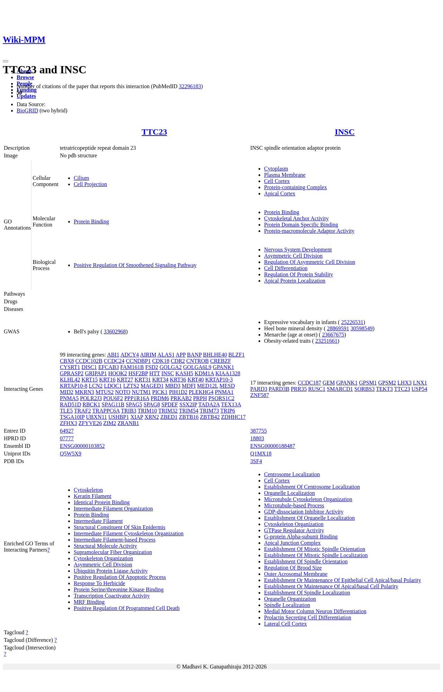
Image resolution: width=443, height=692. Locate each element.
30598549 (362, 328)
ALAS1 (166, 355)
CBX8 (67, 361)
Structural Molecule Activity (105, 546)
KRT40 (196, 379)
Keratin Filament (92, 496)
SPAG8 (152, 404)
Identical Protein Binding (102, 502)
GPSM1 (368, 383)
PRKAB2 (181, 398)
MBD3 (172, 386)
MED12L (207, 386)
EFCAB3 (108, 367)
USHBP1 (118, 417)
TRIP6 (227, 411)
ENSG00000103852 (82, 446)
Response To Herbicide (99, 583)
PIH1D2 (178, 392)
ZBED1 (169, 417)
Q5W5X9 (70, 453)
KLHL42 (70, 379)
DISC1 (89, 367)
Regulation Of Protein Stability (298, 274)
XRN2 (151, 417)
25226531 (352, 322)
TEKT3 (384, 389)
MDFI (189, 386)
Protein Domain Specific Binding (301, 225)
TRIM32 (168, 411)
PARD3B (279, 389)
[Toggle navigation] (5, 61)
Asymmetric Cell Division (293, 256)
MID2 (66, 392)
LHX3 (404, 383)
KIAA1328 (227, 373)
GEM (329, 383)
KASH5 (184, 373)
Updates (26, 96)
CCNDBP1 (138, 361)
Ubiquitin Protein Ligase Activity (111, 571)
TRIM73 (209, 411)
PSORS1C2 (221, 398)
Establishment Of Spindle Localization (307, 593)
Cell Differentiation (285, 268)
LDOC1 (113, 386)
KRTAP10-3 (219, 379)
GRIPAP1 (96, 373)
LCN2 (95, 386)
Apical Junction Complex (292, 543)
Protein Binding (91, 221)
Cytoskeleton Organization (103, 558)
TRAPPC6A (106, 411)
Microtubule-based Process (294, 505)
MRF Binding (89, 602)
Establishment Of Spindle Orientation (305, 561)
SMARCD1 (340, 389)
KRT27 (125, 379)
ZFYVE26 (90, 423)
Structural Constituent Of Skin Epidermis (119, 527)
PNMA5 (69, 398)
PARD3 (258, 389)
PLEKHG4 (201, 392)
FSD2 (151, 367)
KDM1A (204, 373)
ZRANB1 (128, 423)
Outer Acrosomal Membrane (295, 574)
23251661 (326, 341)
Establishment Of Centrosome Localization (312, 487)
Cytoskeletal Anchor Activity (296, 218)
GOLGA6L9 (197, 367)
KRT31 (143, 379)
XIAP (136, 417)
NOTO (122, 392)
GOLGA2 (171, 367)
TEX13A (231, 404)
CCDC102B (88, 361)
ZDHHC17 (233, 417)
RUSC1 (316, 389)
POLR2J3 (91, 398)
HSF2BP (138, 373)
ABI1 (113, 355)
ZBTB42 (210, 417)
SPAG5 (134, 404)
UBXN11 (96, 417)
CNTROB (197, 361)
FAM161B (132, 367)
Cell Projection (90, 184)
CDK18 (161, 361)
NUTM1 (141, 392)
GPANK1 (223, 367)
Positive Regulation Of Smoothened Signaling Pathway (135, 265)
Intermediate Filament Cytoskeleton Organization (128, 533)
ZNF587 (259, 395)
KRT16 (107, 379)
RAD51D (70, 404)
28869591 (338, 328)
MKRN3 (84, 392)
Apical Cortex (279, 193)
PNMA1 (224, 392)
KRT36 (178, 379)
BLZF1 (236, 355)
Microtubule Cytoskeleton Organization (308, 499)
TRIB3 (128, 411)
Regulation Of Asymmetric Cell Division (309, 262)
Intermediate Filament (98, 521)
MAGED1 (152, 386)
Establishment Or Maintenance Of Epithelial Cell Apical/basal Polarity (342, 580)
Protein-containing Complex (295, 187)
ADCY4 (129, 355)
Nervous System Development (298, 249)
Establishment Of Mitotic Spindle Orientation (314, 549)
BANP (194, 355)
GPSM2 (387, 383)
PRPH (200, 398)
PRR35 (299, 389)
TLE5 (66, 411)
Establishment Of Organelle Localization (309, 518)
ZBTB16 (189, 417)
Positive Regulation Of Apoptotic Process (120, 577)
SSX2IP (188, 404)
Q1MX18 (260, 453)
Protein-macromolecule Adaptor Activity (309, 231)
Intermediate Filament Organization (113, 508)
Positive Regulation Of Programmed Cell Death (127, 608)
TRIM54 (188, 411)
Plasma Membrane (285, 175)
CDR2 (178, 361)
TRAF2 (82, 411)
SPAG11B (113, 404)
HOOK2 (117, 373)
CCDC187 (309, 383)
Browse (25, 77)
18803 (257, 438)
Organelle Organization (290, 599)
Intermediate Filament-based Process (114, 540)
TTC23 (154, 131)
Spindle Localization (287, 605)
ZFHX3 (68, 423)
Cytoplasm (276, 169)
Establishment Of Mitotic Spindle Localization (316, 555)
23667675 (333, 335)
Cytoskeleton (88, 490)
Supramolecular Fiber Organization (113, 552)
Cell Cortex (277, 181)
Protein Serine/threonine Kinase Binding (119, 589)
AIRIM (148, 355)
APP (181, 355)
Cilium (81, 178)
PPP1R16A (136, 398)
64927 (67, 431)
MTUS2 (105, 392)
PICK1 (160, 392)
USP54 (419, 389)
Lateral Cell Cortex (285, 624)
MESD (227, 386)
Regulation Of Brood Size (293, 568)
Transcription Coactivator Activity (112, 596)
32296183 (190, 86)
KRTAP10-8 (74, 386)
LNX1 (420, 383)
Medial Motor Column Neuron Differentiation (315, 611)
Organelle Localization (289, 493)
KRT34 (160, 379)
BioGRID (27, 110)
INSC (344, 131)
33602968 (115, 331)
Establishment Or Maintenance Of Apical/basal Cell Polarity (331, 586)
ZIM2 (109, 423)
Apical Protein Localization (294, 281)
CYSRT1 (70, 367)
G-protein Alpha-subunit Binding (300, 536)
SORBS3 (364, 389)
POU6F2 (113, 398)
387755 (258, 431)
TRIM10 (147, 411)
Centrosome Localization (292, 474)
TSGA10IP (72, 417)
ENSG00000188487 (272, 446)
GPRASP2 (71, 373)
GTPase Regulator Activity (294, 530)
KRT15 (90, 379)
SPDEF (169, 404)
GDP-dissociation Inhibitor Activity (303, 512)
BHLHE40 (215, 355)
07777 (67, 438)
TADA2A (209, 404)
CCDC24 (114, 361)
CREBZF (220, 361)
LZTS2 (131, 386)
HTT (154, 373)
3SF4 (256, 461)
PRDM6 (160, 398)
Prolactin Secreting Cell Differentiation (307, 617)
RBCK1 (91, 404)
